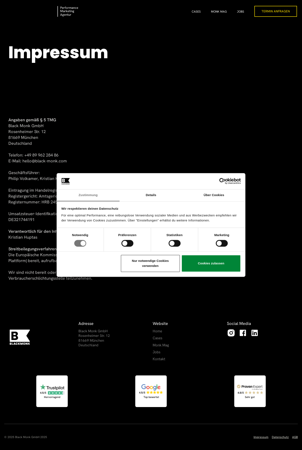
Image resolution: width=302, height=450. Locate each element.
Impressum (261, 437)
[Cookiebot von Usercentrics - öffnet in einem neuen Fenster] (222, 181)
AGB (295, 437)
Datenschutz (280, 437)
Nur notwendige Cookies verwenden (150, 263)
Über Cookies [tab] (214, 195)
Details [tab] (151, 195)
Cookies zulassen (211, 263)
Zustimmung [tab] (88, 195)
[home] (31, 9)
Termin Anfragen (276, 11)
